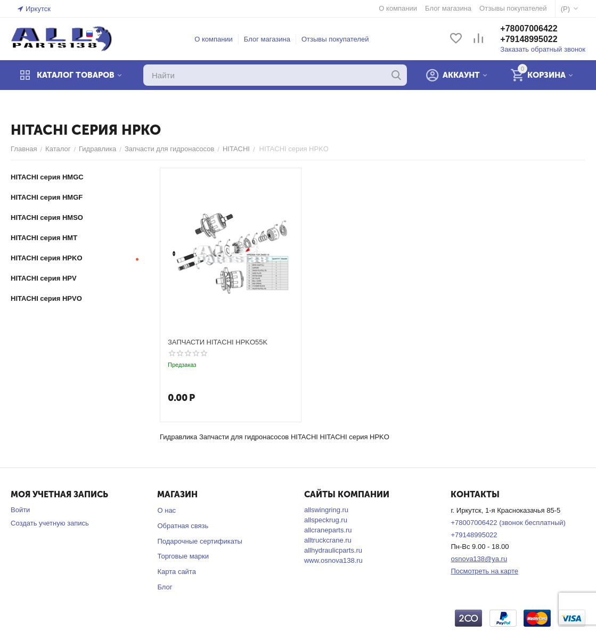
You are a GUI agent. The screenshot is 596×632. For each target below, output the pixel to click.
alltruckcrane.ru (328, 540)
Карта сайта (176, 572)
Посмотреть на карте (484, 571)
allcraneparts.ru (328, 530)
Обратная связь (182, 526)
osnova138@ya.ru (479, 559)
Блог (164, 587)
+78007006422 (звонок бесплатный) (508, 523)
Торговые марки (183, 556)
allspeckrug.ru (325, 520)
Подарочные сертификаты (199, 541)
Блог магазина (267, 39)
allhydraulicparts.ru (333, 550)
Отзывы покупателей (335, 39)
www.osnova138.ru (333, 560)
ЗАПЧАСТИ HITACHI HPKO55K (217, 342)
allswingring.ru (326, 510)
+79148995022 (528, 39)
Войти (20, 510)
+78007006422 (528, 28)
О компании (213, 39)
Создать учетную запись (50, 523)
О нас (166, 510)
